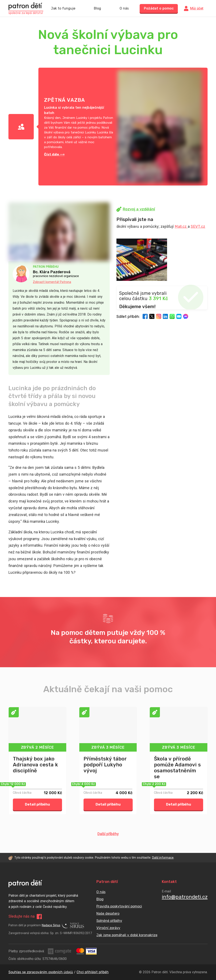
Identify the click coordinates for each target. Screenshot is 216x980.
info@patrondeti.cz (185, 897)
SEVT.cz (198, 226)
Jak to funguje (63, 8)
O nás (124, 8)
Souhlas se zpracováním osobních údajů (40, 972)
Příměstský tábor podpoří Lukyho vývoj (105, 765)
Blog (97, 8)
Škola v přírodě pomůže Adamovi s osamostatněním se (177, 768)
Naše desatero (107, 913)
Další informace (163, 857)
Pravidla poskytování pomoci (119, 906)
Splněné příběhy (109, 921)
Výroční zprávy (108, 928)
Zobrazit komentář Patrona (52, 282)
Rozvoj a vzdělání (135, 209)
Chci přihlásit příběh (93, 972)
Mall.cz (181, 226)
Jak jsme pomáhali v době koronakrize (126, 935)
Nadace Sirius (63, 925)
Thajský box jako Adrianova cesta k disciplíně (35, 765)
